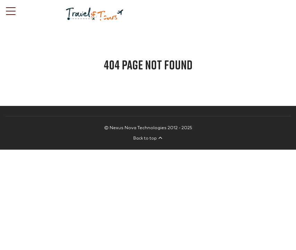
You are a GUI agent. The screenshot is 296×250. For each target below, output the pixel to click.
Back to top (148, 138)
